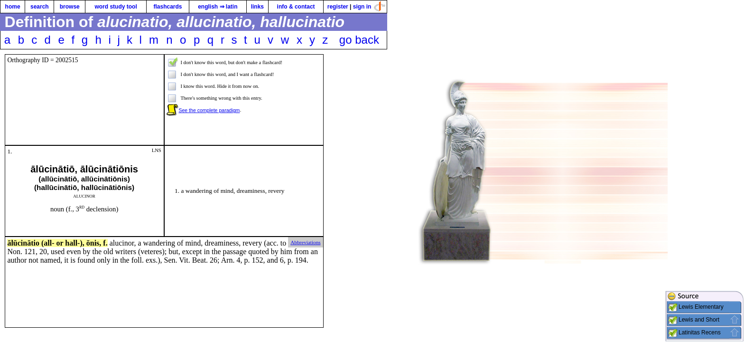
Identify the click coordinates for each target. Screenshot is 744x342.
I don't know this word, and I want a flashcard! (227, 74)
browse (70, 6)
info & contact (296, 6)
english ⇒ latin (217, 6)
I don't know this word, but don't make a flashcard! (231, 62)
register (337, 6)
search (39, 6)
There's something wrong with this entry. (221, 98)
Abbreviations (305, 242)
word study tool (115, 6)
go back (359, 39)
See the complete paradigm (209, 110)
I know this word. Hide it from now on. (219, 86)
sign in (362, 6)
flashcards (167, 6)
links (257, 6)
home (12, 6)
